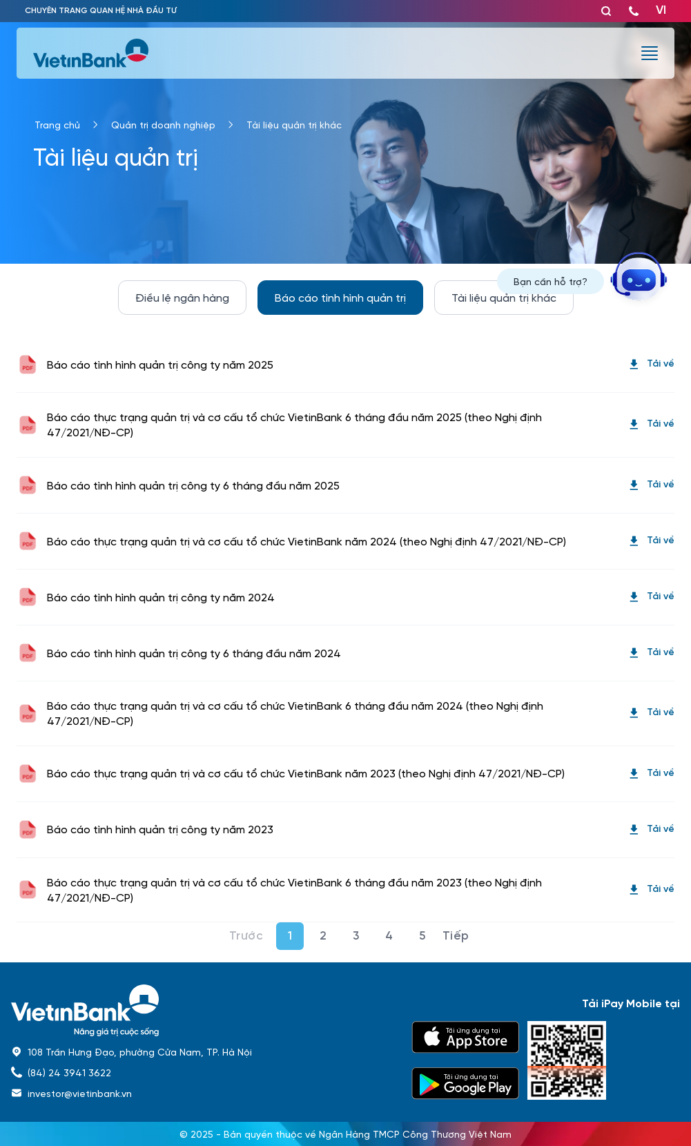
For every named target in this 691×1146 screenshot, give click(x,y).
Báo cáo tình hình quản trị (340, 297)
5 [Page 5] (422, 936)
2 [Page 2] (323, 936)
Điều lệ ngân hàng (182, 297)
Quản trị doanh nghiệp (163, 124)
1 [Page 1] (290, 936)
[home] (203, 1010)
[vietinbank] (91, 53)
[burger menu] (650, 53)
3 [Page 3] (356, 936)
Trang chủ (57, 124)
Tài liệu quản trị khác (294, 124)
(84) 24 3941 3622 (69, 1072)
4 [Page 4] (389, 936)
